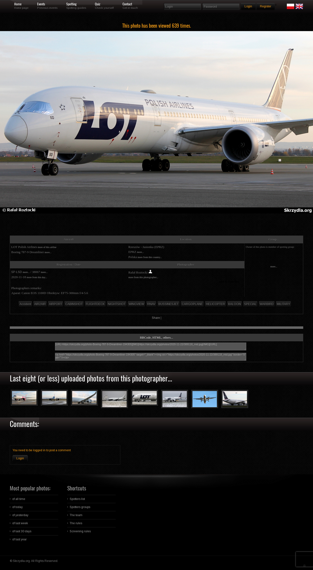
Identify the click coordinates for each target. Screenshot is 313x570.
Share (156, 318)
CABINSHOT (74, 304)
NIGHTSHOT (116, 304)
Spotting (71, 4)
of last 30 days (21, 531)
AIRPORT (55, 304)
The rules (76, 523)
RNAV (151, 304)
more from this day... (37, 277)
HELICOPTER (215, 304)
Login (20, 458)
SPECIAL (250, 304)
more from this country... (150, 257)
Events (41, 4)
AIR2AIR (40, 304)
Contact (127, 4)
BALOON (234, 304)
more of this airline (47, 247)
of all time (18, 499)
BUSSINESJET (168, 304)
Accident (25, 304)
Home (18, 4)
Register (265, 6)
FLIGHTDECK (95, 304)
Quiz (97, 4)
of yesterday (20, 515)
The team (76, 515)
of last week (20, 523)
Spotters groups (80, 507)
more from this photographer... (143, 277)
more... (48, 252)
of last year (19, 539)
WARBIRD (267, 304)
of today (17, 507)
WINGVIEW (136, 304)
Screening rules (80, 531)
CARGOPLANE (192, 304)
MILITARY (283, 304)
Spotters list (77, 499)
